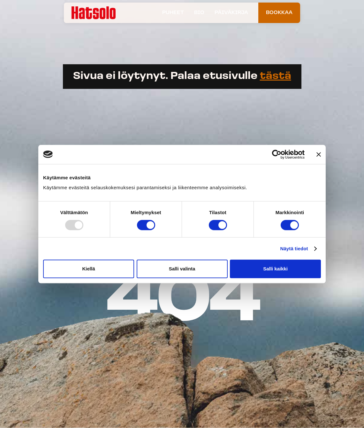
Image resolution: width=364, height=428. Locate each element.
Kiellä (88, 268)
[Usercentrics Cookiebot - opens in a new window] (277, 154)
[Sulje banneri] (318, 154)
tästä (275, 76)
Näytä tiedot (294, 248)
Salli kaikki (275, 268)
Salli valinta (182, 268)
